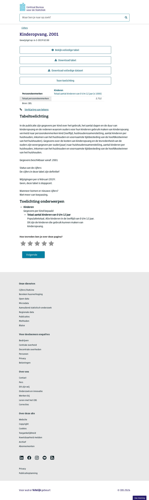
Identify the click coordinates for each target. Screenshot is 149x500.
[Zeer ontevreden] (23, 243)
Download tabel (65, 60)
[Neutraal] (37, 243)
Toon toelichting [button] (65, 81)
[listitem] (21, 457)
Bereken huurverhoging (31, 294)
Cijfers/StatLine (26, 290)
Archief (22, 442)
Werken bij (24, 396)
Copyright (24, 424)
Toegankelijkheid (27, 433)
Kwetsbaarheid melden (30, 438)
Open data (24, 299)
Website (23, 420)
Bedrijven (24, 341)
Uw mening (139, 498)
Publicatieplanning (28, 473)
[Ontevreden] (30, 243)
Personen (23, 354)
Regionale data (26, 312)
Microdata (24, 303)
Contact (22, 378)
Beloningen (25, 363)
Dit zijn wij (24, 387)
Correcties (24, 405)
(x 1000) (78, 92)
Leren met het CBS (28, 400)
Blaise (22, 326)
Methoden (24, 321)
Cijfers (25, 28)
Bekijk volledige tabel (65, 50)
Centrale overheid (28, 345)
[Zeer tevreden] (51, 243)
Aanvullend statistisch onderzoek (35, 308)
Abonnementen (26, 446)
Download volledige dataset (65, 70)
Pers (21, 382)
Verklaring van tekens (37, 110)
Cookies (23, 429)
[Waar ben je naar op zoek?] (74, 17)
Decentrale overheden (30, 350)
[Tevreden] (44, 243)
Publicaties (24, 317)
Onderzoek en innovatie (31, 391)
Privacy (22, 359)
